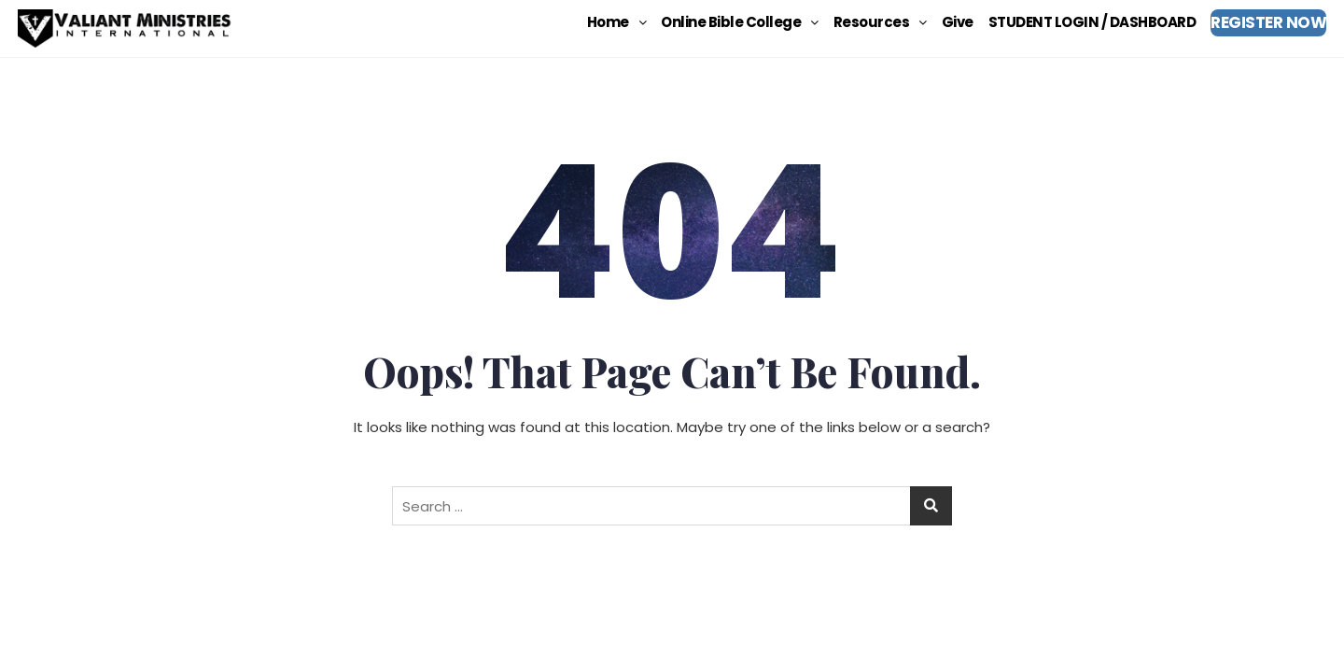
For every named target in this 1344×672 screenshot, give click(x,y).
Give (957, 22)
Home (617, 22)
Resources (880, 22)
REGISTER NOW (1268, 22)
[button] (617, 22)
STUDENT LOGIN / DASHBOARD (1092, 22)
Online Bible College (740, 22)
